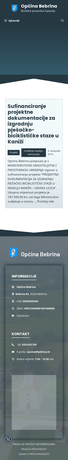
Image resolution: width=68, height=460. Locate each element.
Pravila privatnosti (34, 449)
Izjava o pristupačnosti (34, 454)
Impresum (23, 315)
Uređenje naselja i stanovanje (33, 152)
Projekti (13, 152)
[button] (62, 20)
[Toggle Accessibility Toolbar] (8, 439)
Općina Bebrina (39, 6)
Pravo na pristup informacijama (34, 444)
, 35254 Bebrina (31, 294)
